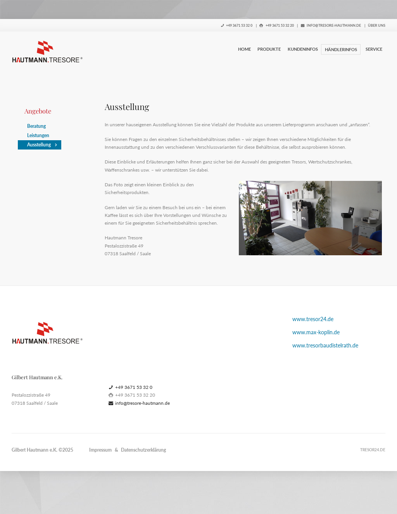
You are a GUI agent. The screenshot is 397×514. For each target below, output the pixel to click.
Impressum (100, 450)
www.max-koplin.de (316, 332)
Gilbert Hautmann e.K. (34, 450)
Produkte (269, 49)
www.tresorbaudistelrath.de (325, 345)
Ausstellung (39, 145)
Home (244, 49)
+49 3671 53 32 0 (237, 25)
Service (374, 49)
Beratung (36, 126)
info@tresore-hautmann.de (331, 25)
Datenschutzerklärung (143, 450)
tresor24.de (372, 449)
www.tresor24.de (312, 319)
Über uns (376, 25)
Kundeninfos (303, 49)
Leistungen (38, 135)
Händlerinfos (341, 49)
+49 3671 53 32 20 (276, 25)
